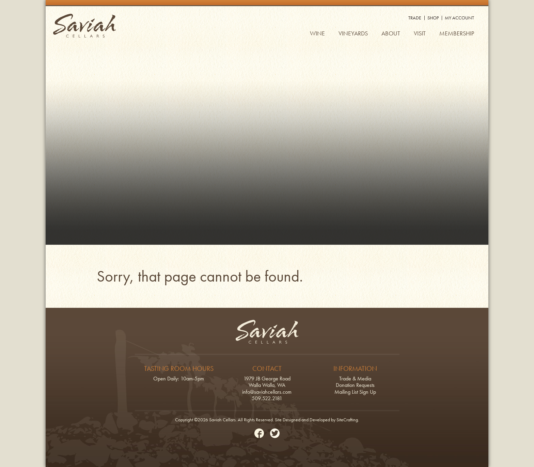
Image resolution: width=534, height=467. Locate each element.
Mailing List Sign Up (355, 391)
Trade (414, 18)
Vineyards (353, 33)
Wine (317, 33)
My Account (459, 18)
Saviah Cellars (84, 25)
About (390, 33)
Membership (456, 33)
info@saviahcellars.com (267, 391)
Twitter (275, 433)
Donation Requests (355, 385)
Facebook (259, 433)
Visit (420, 33)
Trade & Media (355, 378)
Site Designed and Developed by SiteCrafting (316, 420)
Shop (433, 18)
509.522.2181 (267, 398)
